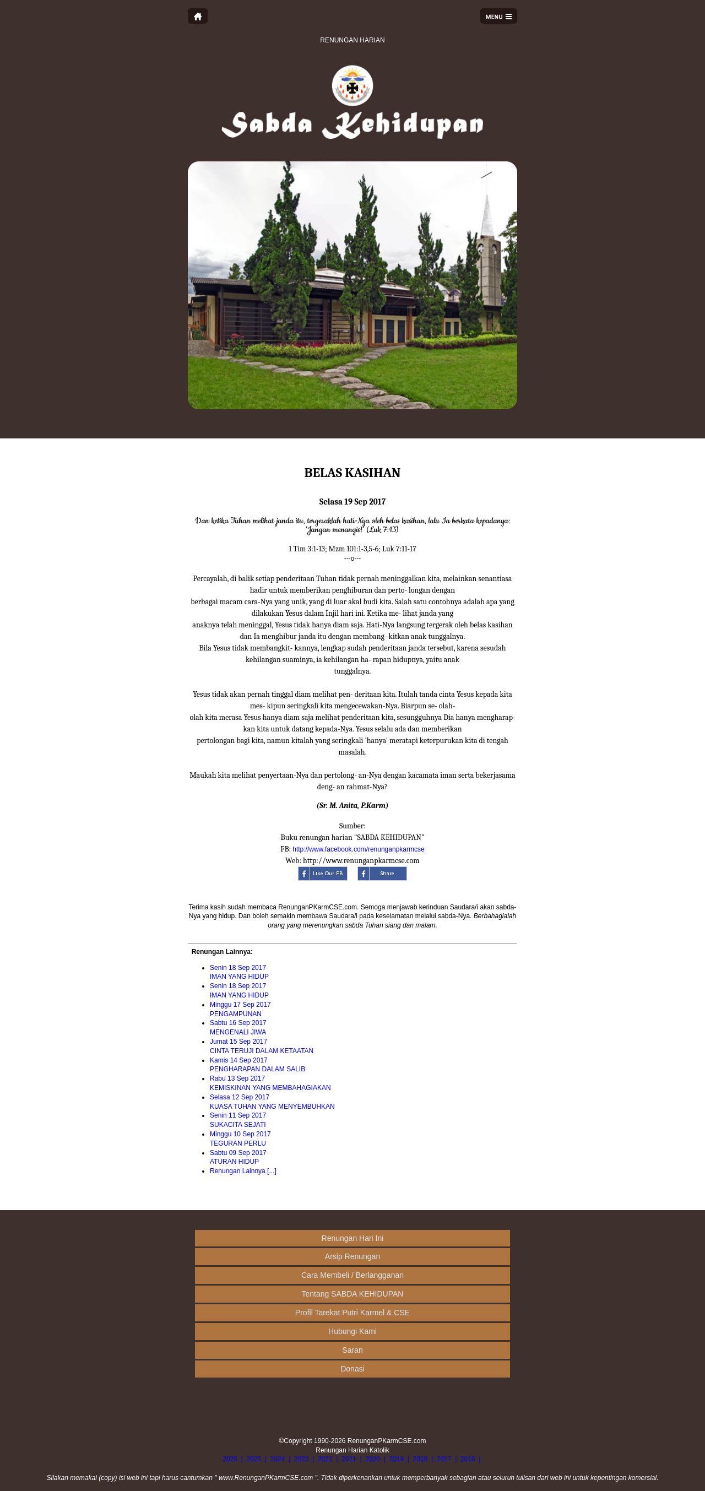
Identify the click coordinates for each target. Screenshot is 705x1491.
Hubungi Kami (352, 1331)
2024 (277, 1459)
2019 (396, 1459)
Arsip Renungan (352, 1256)
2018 (420, 1459)
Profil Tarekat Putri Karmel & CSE (352, 1312)
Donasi (352, 1368)
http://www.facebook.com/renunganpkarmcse (358, 849)
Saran (352, 1350)
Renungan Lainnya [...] (243, 1171)
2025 (253, 1459)
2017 (444, 1459)
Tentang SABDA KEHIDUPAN (353, 1293)
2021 (348, 1459)
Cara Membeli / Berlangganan (352, 1275)
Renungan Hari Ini (353, 1238)
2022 (325, 1459)
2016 (467, 1459)
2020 (372, 1459)
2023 (301, 1459)
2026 (230, 1459)
